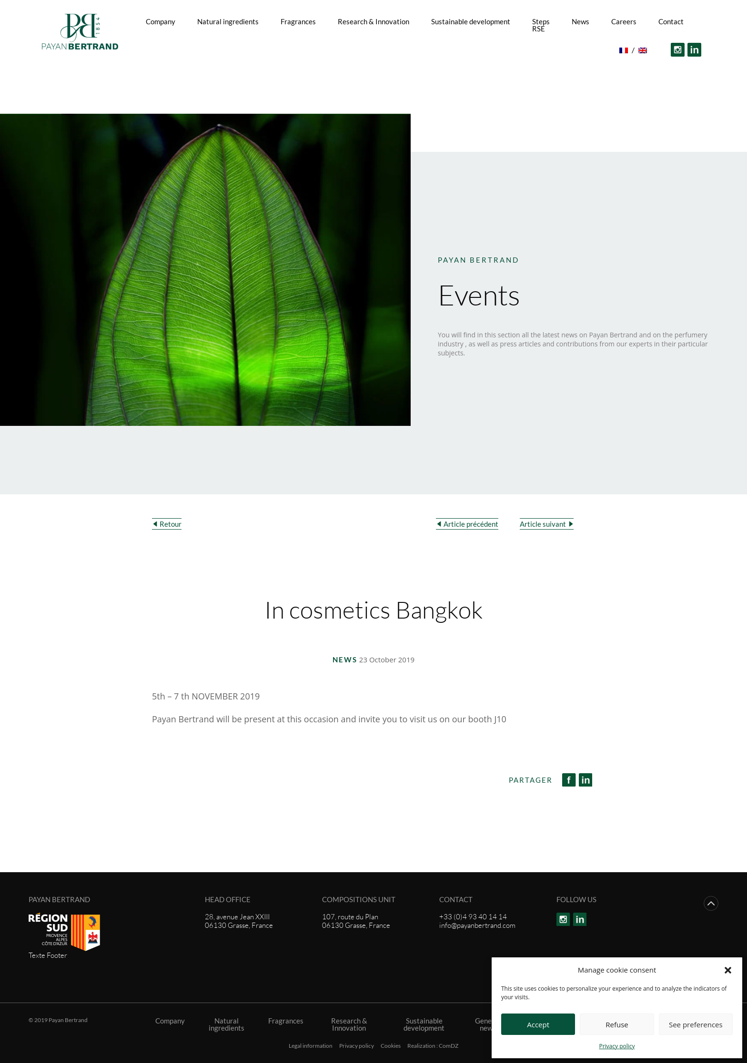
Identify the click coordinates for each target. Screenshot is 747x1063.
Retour (171, 524)
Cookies (391, 1046)
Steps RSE (541, 25)
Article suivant (543, 524)
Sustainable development (470, 21)
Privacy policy (617, 1046)
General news (487, 1024)
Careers (623, 21)
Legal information (311, 1046)
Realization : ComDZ (432, 1046)
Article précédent (471, 524)
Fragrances (298, 21)
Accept (538, 1024)
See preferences (696, 1024)
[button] (728, 969)
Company (160, 21)
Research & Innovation (373, 21)
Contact (671, 21)
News (580, 21)
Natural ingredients (228, 21)
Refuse (617, 1024)
